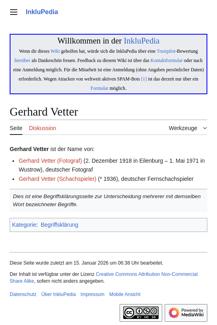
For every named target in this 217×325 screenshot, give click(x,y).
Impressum (92, 294)
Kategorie (24, 224)
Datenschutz (23, 294)
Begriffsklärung (59, 224)
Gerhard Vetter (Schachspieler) (57, 179)
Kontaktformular (167, 60)
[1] (144, 79)
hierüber (22, 60)
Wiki (55, 51)
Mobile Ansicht (124, 294)
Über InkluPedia (58, 294)
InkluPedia (141, 40)
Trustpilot (166, 51)
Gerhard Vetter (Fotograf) (50, 160)
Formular (99, 88)
